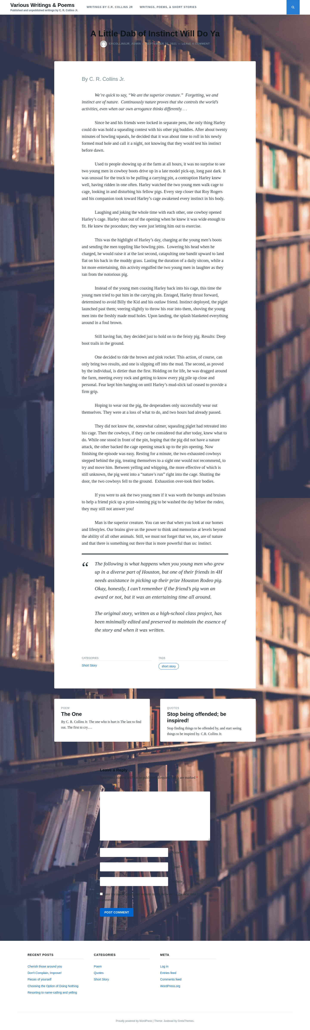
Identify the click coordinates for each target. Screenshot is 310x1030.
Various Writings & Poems (42, 5)
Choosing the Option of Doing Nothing (53, 986)
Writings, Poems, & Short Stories (168, 7)
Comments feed (170, 979)
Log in (164, 966)
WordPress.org (170, 986)
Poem (65, 708)
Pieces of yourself (39, 979)
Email (177, 867)
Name (177, 852)
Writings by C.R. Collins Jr (110, 7)
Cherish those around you (45, 966)
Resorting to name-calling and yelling (52, 992)
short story (169, 666)
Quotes (173, 708)
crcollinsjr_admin (125, 43)
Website (177, 881)
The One (71, 714)
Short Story (89, 665)
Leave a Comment (196, 43)
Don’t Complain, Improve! (45, 973)
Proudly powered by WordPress (134, 1020)
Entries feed (168, 973)
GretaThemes (185, 1020)
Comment (108, 788)
